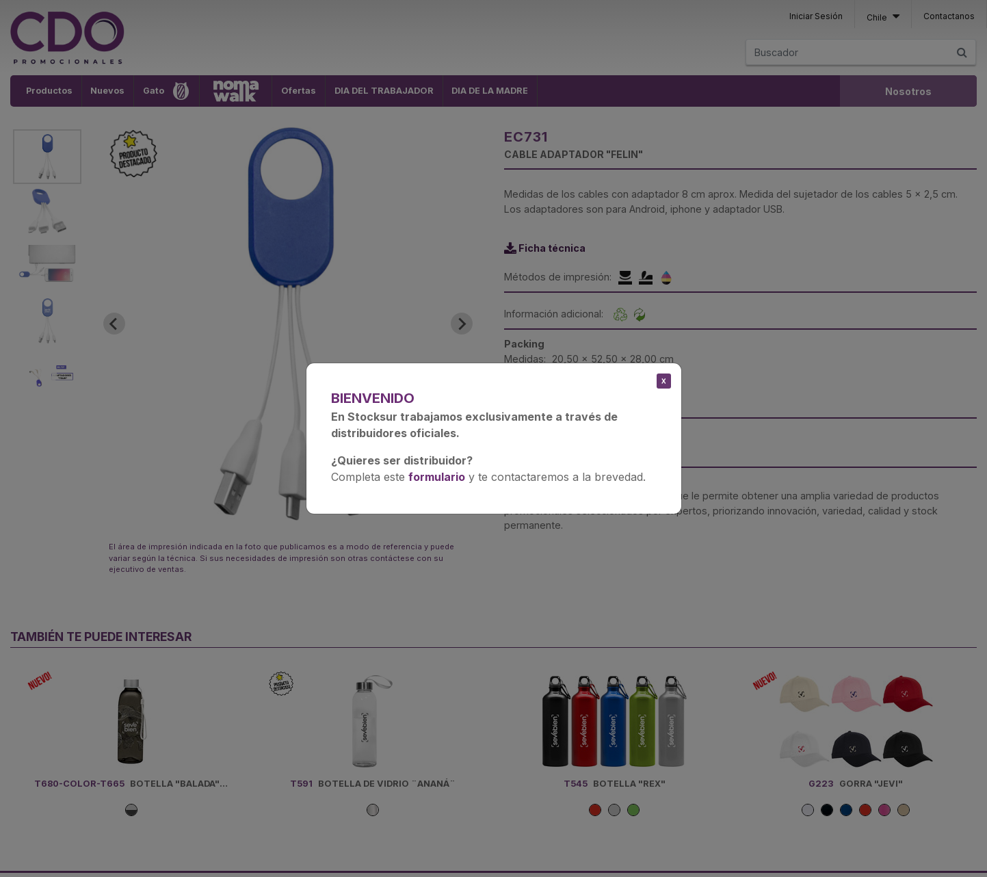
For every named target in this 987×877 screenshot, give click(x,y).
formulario (436, 477)
